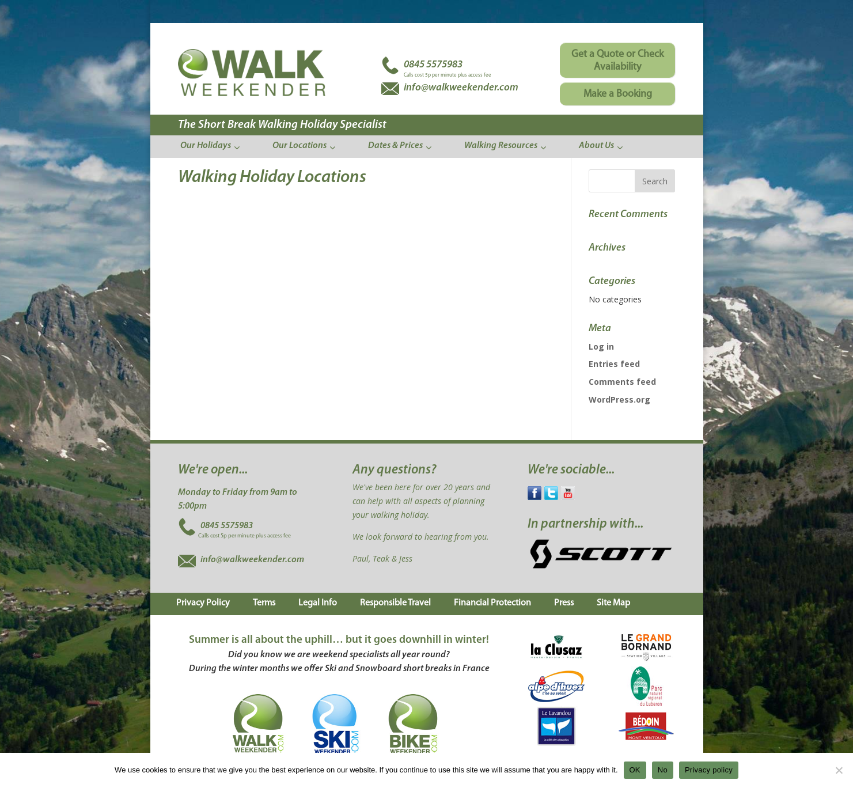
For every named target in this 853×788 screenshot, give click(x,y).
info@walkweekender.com (252, 560)
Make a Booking (617, 94)
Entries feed (614, 363)
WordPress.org (619, 399)
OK (635, 770)
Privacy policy (709, 770)
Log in (601, 346)
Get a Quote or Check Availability (617, 61)
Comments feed (622, 381)
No (663, 770)
